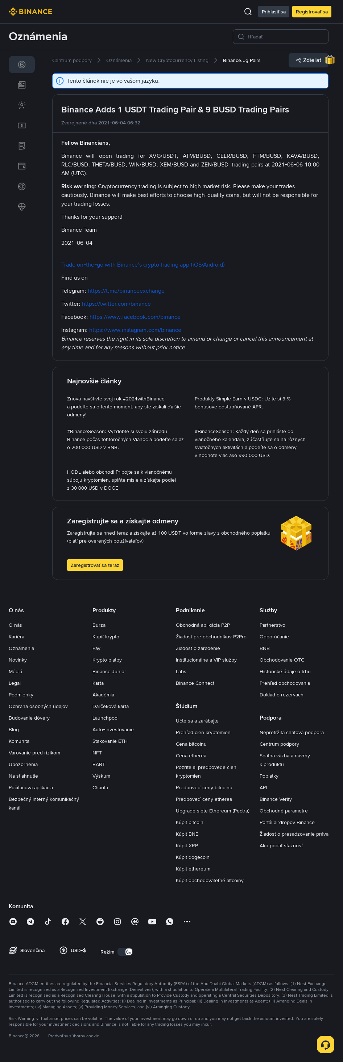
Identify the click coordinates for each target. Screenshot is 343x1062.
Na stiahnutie (23, 776)
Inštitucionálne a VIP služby (206, 659)
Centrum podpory (279, 744)
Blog (14, 729)
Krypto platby (107, 659)
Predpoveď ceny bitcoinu (204, 787)
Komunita (19, 741)
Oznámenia (21, 648)
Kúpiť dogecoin (193, 857)
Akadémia (103, 694)
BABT (98, 764)
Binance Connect (195, 683)
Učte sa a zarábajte (197, 720)
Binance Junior (109, 671)
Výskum (101, 776)
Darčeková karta (110, 706)
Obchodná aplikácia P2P (203, 625)
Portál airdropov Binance (287, 822)
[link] (22, 64)
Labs (181, 671)
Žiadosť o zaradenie (198, 648)
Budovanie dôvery (29, 718)
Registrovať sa (312, 11)
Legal (15, 683)
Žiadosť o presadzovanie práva (294, 834)
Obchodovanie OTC (282, 659)
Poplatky (269, 776)
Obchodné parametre (284, 810)
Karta (98, 683)
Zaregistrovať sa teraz (95, 565)
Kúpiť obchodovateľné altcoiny (210, 880)
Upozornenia (23, 764)
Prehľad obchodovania (285, 683)
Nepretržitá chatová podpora (292, 732)
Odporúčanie (274, 636)
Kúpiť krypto (105, 636)
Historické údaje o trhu (285, 671)
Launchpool (105, 718)
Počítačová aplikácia (31, 787)
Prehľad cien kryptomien (203, 732)
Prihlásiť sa (274, 11)
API (263, 787)
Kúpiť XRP (187, 845)
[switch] (125, 952)
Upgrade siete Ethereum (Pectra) (212, 810)
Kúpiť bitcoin (189, 822)
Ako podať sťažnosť (281, 845)
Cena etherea (191, 755)
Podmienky (21, 694)
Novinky (18, 659)
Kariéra (16, 636)
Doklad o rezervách (281, 694)
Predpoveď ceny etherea (204, 799)
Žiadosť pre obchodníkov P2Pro (211, 636)
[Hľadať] (286, 37)
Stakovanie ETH (110, 741)
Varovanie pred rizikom (34, 752)
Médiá (15, 671)
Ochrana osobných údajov (38, 706)
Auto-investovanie (113, 729)
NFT (97, 752)
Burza (99, 625)
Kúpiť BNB (187, 834)
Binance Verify (276, 799)
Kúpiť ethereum (193, 868)
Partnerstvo (272, 625)
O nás (15, 625)
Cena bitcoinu (191, 744)
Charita (100, 787)
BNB (265, 648)
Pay (96, 648)
